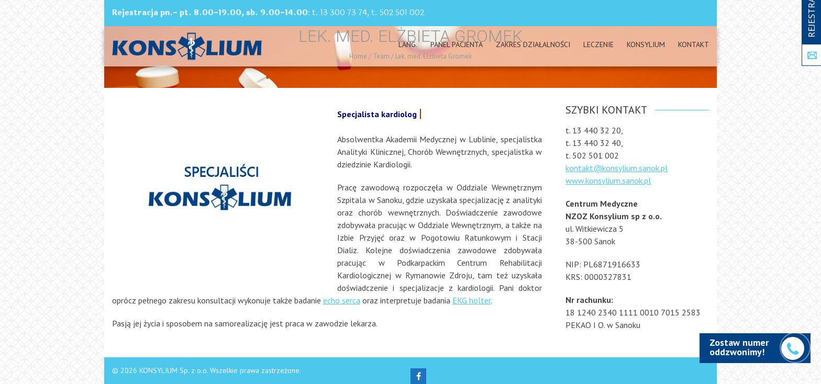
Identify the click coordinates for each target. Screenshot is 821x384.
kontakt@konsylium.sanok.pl (616, 168)
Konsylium (646, 44)
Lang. (407, 44)
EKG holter (471, 300)
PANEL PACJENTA (456, 44)
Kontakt (693, 44)
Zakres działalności (533, 44)
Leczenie (598, 44)
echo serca (341, 300)
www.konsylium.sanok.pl (608, 180)
